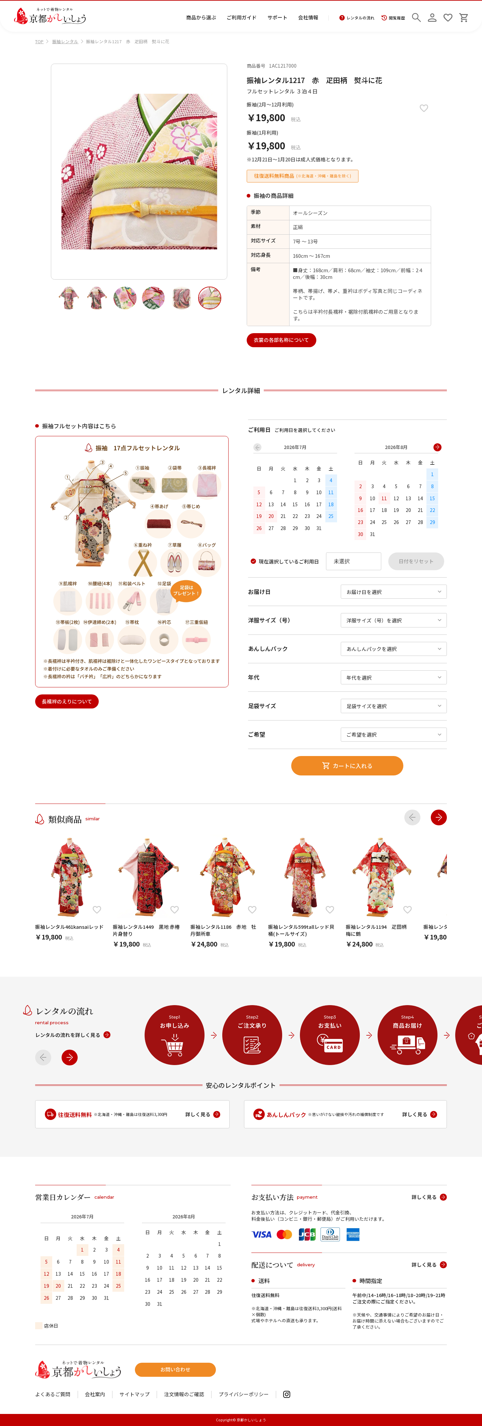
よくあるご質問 (52, 1394)
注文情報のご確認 (184, 1394)
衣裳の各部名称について (281, 339)
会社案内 (95, 1394)
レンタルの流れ (357, 18)
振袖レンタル (65, 41)
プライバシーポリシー (244, 1394)
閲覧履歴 (393, 18)
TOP (39, 41)
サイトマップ (134, 1394)
